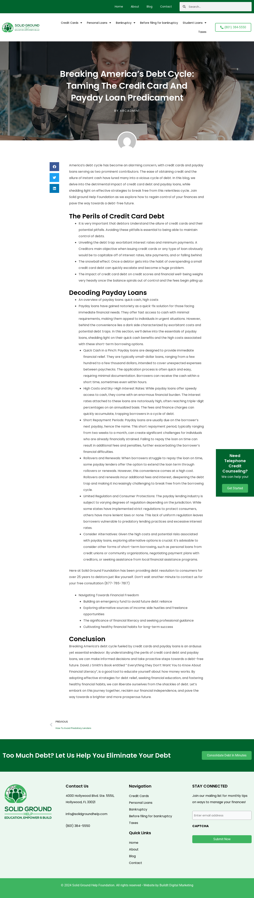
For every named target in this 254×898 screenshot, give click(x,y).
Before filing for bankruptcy (159, 23)
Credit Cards (71, 22)
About (134, 7)
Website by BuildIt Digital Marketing (168, 885)
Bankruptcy (125, 22)
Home (118, 7)
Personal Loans (99, 22)
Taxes (202, 32)
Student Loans (194, 22)
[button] (54, 166)
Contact (166, 7)
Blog (149, 7)
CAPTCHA (200, 826)
